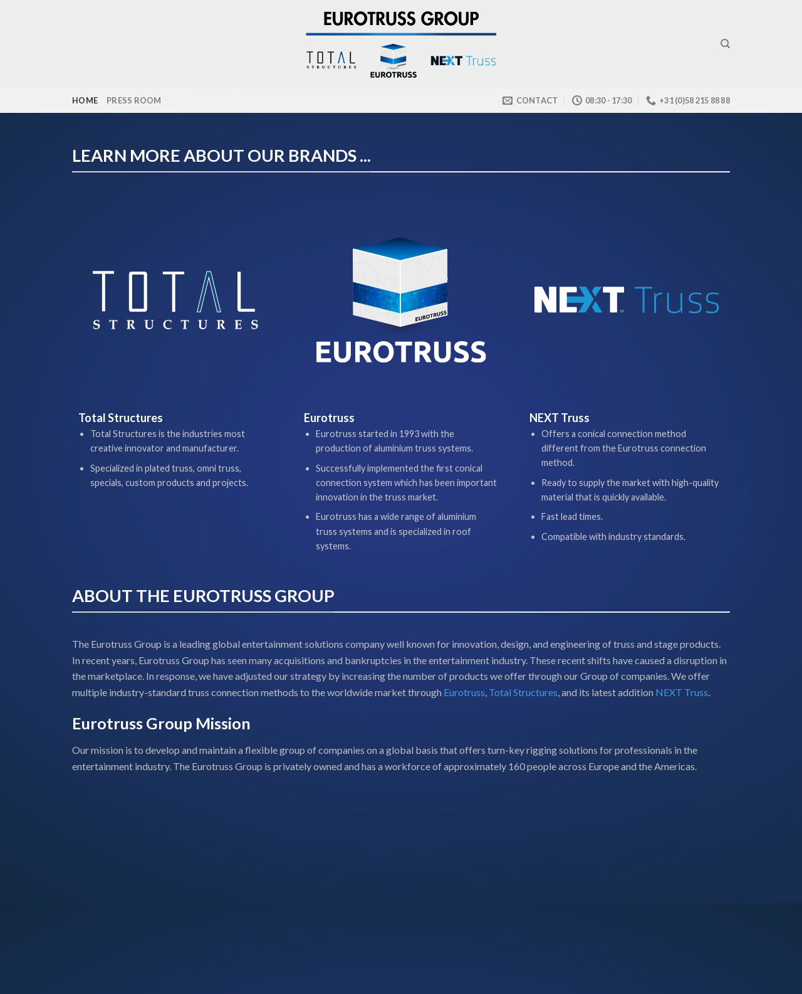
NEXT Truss (681, 692)
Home (85, 100)
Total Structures (523, 692)
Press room (134, 100)
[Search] (725, 44)
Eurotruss (464, 692)
